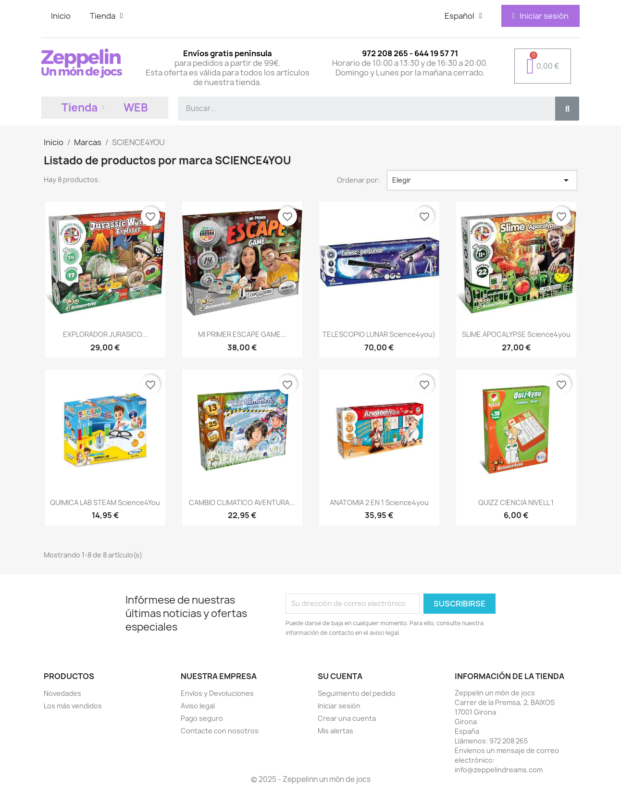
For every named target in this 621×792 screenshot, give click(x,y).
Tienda (106, 16)
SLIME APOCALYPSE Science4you (516, 334)
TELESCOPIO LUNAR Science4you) (379, 334)
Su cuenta (340, 676)
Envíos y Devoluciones (217, 693)
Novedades (62, 693)
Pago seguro (202, 718)
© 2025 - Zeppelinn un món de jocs (311, 779)
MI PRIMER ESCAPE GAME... (242, 334)
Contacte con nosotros (220, 730)
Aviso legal (198, 705)
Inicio (61, 16)
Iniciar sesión (339, 705)
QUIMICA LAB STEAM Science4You (105, 502)
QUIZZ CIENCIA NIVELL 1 (516, 502)
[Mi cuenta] (540, 16)
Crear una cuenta (347, 718)
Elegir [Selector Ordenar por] (482, 180)
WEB (136, 107)
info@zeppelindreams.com (499, 769)
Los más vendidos (73, 705)
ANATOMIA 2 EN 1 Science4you (379, 502)
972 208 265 (508, 740)
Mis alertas (335, 730)
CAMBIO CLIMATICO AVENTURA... (242, 502)
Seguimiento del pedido (357, 693)
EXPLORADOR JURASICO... (105, 334)
